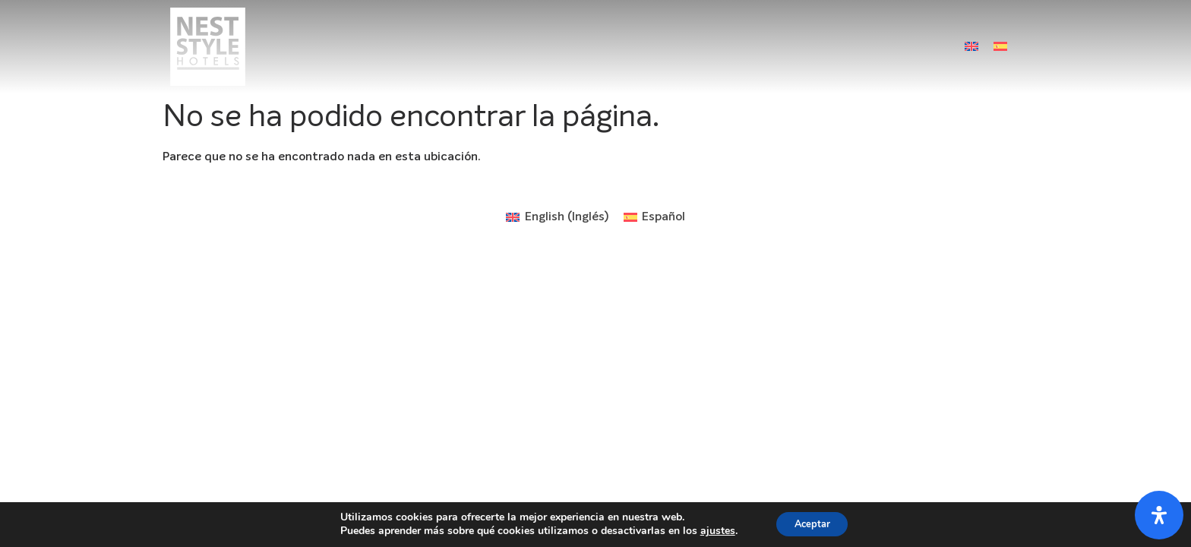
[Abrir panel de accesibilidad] (1159, 515)
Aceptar (812, 523)
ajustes (711, 530)
